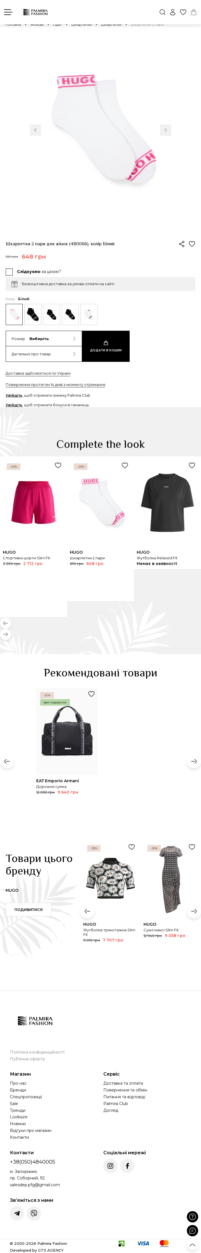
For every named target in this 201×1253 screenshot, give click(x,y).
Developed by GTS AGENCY (37, 1250)
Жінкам (37, 24)
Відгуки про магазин (31, 1130)
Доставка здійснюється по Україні (38, 373)
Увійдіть (14, 395)
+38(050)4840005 (32, 1162)
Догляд (110, 1110)
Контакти (19, 1137)
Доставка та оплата (123, 1083)
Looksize (18, 1116)
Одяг (57, 24)
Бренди (18, 1090)
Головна (13, 24)
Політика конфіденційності (37, 1052)
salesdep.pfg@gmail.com (35, 1184)
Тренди (17, 1110)
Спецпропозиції (26, 1096)
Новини (18, 1123)
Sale (14, 1103)
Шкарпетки (81, 24)
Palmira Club (115, 1103)
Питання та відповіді (124, 1096)
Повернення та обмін (125, 1090)
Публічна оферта (27, 1058)
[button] (35, 130)
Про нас (18, 1083)
